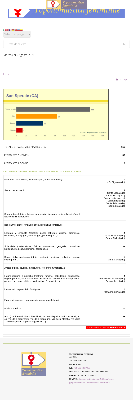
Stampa (122, 79)
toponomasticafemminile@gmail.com (96, 379)
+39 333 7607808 (81, 368)
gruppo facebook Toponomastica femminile (89, 382)
